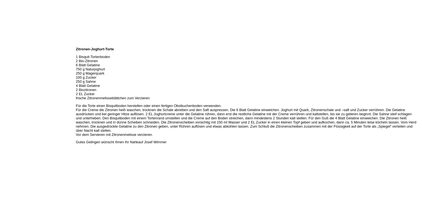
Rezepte (8, 79)
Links (6, 92)
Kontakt (7, 85)
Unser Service (12, 67)
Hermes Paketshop (15, 73)
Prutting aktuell (13, 98)
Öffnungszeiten (13, 55)
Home (6, 43)
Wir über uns (11, 49)
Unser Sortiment (14, 61)
